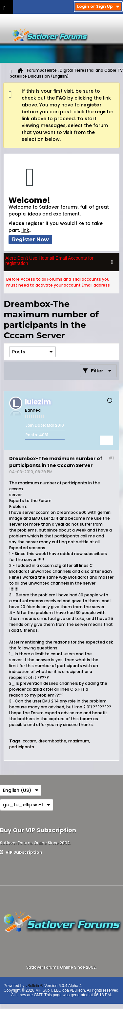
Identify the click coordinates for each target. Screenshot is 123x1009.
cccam (29, 741)
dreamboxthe (52, 741)
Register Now (30, 239)
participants (21, 747)
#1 (111, 458)
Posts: (32, 435)
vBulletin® (34, 985)
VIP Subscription (21, 852)
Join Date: (36, 425)
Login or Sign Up (98, 6)
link (25, 230)
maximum (78, 741)
